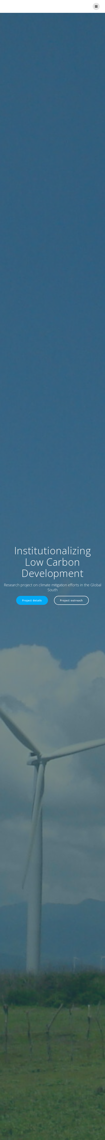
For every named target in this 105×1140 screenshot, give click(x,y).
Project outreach (71, 600)
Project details (32, 600)
